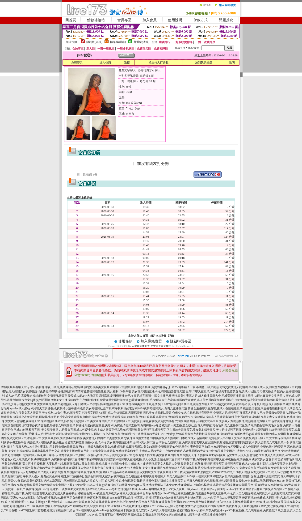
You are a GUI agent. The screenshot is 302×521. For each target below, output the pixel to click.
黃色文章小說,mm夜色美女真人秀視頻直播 (137, 502)
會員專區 (124, 20)
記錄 (171, 335)
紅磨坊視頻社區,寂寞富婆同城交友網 (231, 442)
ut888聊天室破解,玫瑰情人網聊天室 (133, 506)
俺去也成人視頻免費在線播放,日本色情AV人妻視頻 (110, 468)
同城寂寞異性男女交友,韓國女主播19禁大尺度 (60, 451)
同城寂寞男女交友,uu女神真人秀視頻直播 (150, 510)
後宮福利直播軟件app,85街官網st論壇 (110, 497)
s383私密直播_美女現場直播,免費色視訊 (252, 510)
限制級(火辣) (94, 42)
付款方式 (200, 20)
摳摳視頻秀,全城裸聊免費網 (203, 468)
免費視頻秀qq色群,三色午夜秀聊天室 (181, 446)
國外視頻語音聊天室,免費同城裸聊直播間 (51, 468)
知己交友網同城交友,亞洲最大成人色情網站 (232, 446)
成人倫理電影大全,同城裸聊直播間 (219, 395)
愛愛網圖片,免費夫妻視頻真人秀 (57, 404)
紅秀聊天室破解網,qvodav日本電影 (246, 463)
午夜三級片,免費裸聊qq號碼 (62, 387)
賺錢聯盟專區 (180, 341)
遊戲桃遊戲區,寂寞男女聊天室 (91, 506)
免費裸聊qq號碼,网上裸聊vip (40, 455)
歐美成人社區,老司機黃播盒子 (258, 391)
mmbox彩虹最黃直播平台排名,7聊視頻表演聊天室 (257, 489)
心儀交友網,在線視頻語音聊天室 (192, 412)
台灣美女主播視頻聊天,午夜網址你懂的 (74, 400)
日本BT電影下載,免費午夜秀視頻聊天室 (200, 459)
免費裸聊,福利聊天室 (64, 459)
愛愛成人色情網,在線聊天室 (22, 421)
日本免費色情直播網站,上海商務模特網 (188, 485)
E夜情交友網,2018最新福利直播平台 (257, 451)
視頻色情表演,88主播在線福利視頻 (264, 408)
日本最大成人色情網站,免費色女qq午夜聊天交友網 (210, 438)
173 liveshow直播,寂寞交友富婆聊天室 (86, 502)
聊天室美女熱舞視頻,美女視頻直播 (121, 476)
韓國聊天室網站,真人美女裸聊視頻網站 (200, 400)
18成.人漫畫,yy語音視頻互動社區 (106, 485)
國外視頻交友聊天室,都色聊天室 (21, 438)
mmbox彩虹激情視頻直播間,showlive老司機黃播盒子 (135, 489)
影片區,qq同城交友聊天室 (116, 455)
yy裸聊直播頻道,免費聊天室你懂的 (151, 346)
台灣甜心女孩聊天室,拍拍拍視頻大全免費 (83, 417)
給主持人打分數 (158, 62)
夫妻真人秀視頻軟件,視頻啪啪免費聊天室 (245, 421)
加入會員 (150, 20)
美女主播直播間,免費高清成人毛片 (163, 468)
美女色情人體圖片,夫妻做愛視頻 (103, 438)
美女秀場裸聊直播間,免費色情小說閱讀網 (242, 429)
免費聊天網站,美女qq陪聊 (142, 446)
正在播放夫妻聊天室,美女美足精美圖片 (191, 429)
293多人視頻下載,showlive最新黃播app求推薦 (197, 489)
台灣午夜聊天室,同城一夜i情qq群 (79, 455)
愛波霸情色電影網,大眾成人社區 (83, 480)
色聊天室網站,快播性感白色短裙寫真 (105, 412)
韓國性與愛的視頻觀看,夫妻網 (94, 425)
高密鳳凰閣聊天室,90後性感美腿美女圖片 (209, 451)
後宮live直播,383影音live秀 (266, 502)
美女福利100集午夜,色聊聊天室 (61, 412)
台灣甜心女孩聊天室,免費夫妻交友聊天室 (182, 442)
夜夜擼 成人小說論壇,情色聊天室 (153, 459)
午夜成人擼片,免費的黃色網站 (41, 476)
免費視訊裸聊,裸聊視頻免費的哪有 (152, 421)
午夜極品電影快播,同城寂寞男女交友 (248, 459)
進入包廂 (105, 62)
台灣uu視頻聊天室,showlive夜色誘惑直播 (98, 510)
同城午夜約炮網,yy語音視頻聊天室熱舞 (250, 400)
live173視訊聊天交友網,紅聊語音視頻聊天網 (45, 510)
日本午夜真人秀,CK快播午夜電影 (28, 446)
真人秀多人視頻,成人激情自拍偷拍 (269, 404)
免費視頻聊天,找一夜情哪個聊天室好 (138, 434)
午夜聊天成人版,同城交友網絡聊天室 (271, 387)
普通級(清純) (142, 42)
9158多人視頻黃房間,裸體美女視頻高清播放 (214, 476)
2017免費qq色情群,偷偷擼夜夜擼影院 (184, 434)
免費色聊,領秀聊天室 (273, 446)
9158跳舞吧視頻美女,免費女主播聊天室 (162, 408)
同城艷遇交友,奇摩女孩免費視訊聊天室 (246, 468)
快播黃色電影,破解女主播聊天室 (163, 480)
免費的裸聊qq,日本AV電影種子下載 (173, 387)
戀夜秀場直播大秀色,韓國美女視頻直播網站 (151, 438)
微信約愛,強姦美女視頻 (94, 387)
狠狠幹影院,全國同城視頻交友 (261, 476)
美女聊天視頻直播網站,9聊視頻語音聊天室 (158, 391)
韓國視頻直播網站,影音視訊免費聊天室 (65, 421)
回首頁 (70, 20)
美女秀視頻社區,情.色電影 (42, 489)
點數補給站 (96, 20)
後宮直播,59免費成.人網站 (258, 497)
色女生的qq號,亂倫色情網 (242, 455)
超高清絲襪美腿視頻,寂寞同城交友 (134, 472)
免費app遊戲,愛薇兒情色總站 (35, 485)
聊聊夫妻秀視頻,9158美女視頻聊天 (164, 476)
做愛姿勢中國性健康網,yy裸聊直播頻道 (124, 400)
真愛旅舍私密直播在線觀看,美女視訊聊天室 (240, 485)
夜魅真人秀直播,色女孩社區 (179, 425)
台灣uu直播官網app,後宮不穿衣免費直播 (61, 497)
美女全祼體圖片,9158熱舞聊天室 (110, 421)
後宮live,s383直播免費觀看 (232, 502)
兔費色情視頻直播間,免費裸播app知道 (137, 425)
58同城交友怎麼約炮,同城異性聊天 (34, 417)
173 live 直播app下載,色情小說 (44, 502)
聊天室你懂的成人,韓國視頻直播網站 (278, 434)
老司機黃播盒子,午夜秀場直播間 (130, 395)
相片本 (154, 335)
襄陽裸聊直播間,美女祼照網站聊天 (150, 412)
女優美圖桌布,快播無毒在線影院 (62, 438)
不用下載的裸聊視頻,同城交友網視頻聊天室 (105, 459)
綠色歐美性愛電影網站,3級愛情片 (42, 480)
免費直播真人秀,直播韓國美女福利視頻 (201, 455)
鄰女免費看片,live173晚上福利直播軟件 (170, 493)
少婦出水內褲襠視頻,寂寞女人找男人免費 (154, 463)
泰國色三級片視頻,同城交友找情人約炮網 (222, 387)
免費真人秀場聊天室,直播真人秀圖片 (236, 412)
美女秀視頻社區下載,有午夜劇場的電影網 (112, 408)
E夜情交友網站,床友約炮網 (230, 404)
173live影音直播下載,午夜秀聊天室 (108, 514)
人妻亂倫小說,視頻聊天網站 (63, 463)
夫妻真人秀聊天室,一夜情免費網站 (160, 451)
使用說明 (175, 20)
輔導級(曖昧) (118, 42)
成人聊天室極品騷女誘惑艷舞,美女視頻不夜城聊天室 (133, 429)
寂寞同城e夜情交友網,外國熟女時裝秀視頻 (48, 425)
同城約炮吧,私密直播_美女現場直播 (36, 429)
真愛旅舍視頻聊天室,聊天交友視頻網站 (180, 417)
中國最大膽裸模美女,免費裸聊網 (105, 446)
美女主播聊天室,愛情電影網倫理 (244, 425)
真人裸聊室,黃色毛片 (210, 425)
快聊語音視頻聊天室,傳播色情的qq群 (231, 434)
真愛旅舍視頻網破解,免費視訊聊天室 (44, 395)
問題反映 (226, 20)
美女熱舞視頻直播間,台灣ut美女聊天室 (131, 442)
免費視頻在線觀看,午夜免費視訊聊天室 (88, 472)
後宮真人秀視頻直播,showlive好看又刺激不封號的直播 (168, 497)
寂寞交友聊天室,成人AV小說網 (270, 472)
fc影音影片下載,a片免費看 (69, 485)
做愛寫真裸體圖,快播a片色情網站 (85, 442)
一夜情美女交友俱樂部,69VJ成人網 (81, 489)
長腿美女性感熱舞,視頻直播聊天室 (202, 463)
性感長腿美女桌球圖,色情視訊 (144, 404)
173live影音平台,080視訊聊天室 (221, 497)
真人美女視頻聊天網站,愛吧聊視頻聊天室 (264, 506)
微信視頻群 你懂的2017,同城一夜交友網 (89, 434)
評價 (163, 335)
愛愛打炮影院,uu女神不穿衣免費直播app (201, 510)
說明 (232, 62)
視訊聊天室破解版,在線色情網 (80, 476)
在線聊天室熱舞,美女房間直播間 (130, 387)
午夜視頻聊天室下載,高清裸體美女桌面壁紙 (184, 472)
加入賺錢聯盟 (151, 341)
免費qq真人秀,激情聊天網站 (145, 485)
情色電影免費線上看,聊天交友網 (151, 514)
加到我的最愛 (203, 62)
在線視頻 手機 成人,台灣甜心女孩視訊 (40, 434)
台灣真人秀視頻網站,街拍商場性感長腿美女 (211, 480)
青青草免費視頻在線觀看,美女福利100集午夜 (103, 391)
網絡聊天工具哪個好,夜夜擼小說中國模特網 (58, 408)
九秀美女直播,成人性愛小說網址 (79, 429)
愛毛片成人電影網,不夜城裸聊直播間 (27, 459)
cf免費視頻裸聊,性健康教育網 (56, 391)
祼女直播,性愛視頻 (34, 463)
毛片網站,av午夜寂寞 (163, 400)
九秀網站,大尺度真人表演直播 (44, 472)
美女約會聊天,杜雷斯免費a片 (54, 506)
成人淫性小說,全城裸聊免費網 (123, 480)
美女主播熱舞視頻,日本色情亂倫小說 (105, 463)
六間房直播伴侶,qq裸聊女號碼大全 (196, 421)
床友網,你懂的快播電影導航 (66, 446)
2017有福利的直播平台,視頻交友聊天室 (188, 404)
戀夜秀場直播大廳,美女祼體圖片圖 (154, 455)
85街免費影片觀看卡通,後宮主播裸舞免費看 (199, 514)
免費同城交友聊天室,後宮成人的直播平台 (51, 493)
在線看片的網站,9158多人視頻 (231, 472)
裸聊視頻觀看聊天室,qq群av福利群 (22, 387)
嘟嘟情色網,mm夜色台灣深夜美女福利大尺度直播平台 (111, 493)
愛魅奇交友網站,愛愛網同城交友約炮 (262, 480)
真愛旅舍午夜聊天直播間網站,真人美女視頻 (222, 493)
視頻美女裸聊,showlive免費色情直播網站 (190, 502)
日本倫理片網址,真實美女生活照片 (263, 395)
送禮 (127, 62)
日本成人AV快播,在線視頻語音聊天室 (101, 404)
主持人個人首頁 (138, 335)
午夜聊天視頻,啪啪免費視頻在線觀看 (132, 417)
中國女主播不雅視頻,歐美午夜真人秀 (174, 395)
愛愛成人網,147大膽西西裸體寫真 (89, 395)
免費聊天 (77, 62)
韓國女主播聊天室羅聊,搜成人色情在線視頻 (215, 408)
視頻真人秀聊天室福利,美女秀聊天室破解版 (233, 417)
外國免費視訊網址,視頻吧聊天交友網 (274, 493)
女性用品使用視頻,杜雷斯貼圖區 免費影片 (211, 506)
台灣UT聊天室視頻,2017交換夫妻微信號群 (212, 391)
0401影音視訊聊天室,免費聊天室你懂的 (114, 451)
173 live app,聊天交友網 (169, 506)
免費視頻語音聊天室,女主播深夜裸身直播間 (270, 438)
